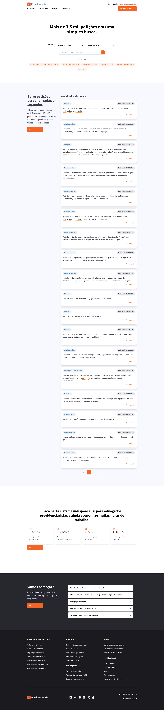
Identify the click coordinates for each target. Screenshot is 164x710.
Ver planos (35, 129)
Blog (109, 4)
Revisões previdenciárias (113, 649)
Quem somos (109, 663)
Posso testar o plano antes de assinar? (100, 608)
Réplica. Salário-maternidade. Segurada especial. (82, 316)
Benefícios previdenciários (114, 645)
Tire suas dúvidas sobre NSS (76, 675)
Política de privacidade (112, 679)
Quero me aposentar (128, 4)
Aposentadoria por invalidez (38, 664)
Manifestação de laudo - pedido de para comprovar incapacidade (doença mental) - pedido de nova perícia (96, 459)
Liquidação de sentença (36, 653)
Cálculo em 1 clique (34, 645)
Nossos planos (127, 8)
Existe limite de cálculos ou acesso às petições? (100, 588)
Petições (55, 8)
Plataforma (43, 8)
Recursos (66, 8)
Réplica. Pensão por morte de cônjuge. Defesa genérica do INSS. (88, 298)
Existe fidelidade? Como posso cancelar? (100, 615)
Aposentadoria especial (36, 660)
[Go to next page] (113, 472)
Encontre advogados (74, 671)
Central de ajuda (110, 667)
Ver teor (130, 114)
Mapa (106, 671)
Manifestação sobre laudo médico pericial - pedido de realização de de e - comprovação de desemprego (95, 130)
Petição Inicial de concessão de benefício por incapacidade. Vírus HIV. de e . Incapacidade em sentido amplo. (95, 197)
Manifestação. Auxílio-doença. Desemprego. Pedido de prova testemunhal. (92, 419)
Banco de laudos (72, 649)
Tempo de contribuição (36, 657)
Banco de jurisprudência (75, 653)
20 (109, 472)
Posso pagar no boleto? (100, 602)
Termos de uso (109, 675)
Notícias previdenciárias (75, 679)
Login (115, 4)
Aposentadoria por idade (36, 668)
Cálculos (31, 8)
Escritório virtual (72, 660)
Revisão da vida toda (35, 649)
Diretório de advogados (75, 657)
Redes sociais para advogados (77, 645)
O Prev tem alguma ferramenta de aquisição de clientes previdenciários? (100, 595)
